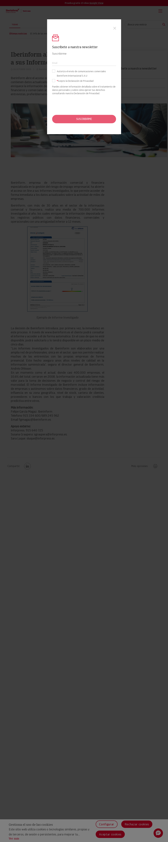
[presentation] (84, 105)
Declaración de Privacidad (86, 93)
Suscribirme (84, 119)
